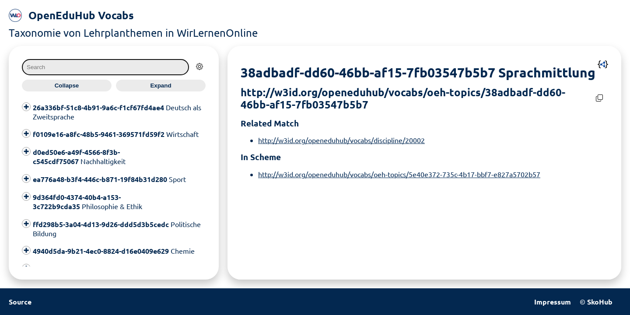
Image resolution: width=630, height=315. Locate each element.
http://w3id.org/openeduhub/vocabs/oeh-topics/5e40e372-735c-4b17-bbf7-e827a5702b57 (399, 174)
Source (20, 301)
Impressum (552, 301)
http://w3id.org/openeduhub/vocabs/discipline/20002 (341, 140)
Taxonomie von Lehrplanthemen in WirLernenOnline (133, 32)
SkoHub (599, 301)
